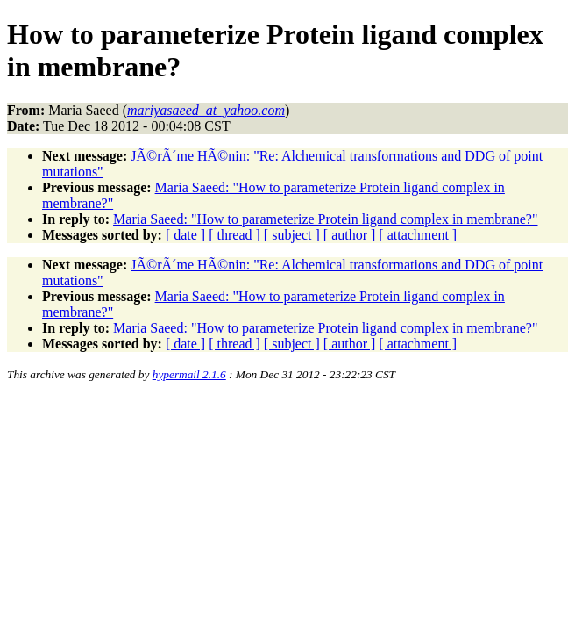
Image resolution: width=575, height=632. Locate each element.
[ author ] (349, 234)
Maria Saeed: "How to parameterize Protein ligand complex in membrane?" (325, 219)
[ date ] (185, 234)
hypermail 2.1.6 (189, 374)
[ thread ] (234, 234)
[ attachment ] (418, 234)
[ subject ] (292, 234)
